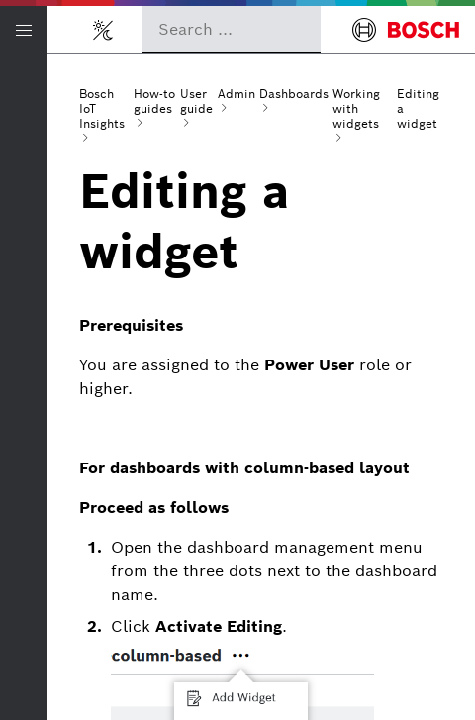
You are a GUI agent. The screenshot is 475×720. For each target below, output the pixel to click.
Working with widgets (356, 108)
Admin (236, 93)
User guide (196, 101)
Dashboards (294, 93)
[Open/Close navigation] (24, 29)
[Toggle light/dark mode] (103, 29)
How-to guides (154, 101)
